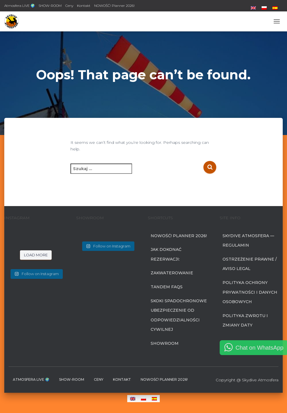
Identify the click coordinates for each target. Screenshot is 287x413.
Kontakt (83, 5)
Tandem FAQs (167, 286)
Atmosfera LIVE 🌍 (19, 5)
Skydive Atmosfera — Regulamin (248, 240)
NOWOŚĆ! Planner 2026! (114, 5)
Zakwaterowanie (172, 272)
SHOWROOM (165, 343)
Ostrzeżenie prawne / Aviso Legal (250, 264)
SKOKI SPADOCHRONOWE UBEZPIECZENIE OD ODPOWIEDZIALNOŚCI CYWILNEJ (179, 315)
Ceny (69, 5)
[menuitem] (253, 8)
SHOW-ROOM (50, 5)
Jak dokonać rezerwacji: (166, 254)
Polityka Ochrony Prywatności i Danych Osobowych (250, 292)
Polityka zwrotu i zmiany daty (245, 320)
